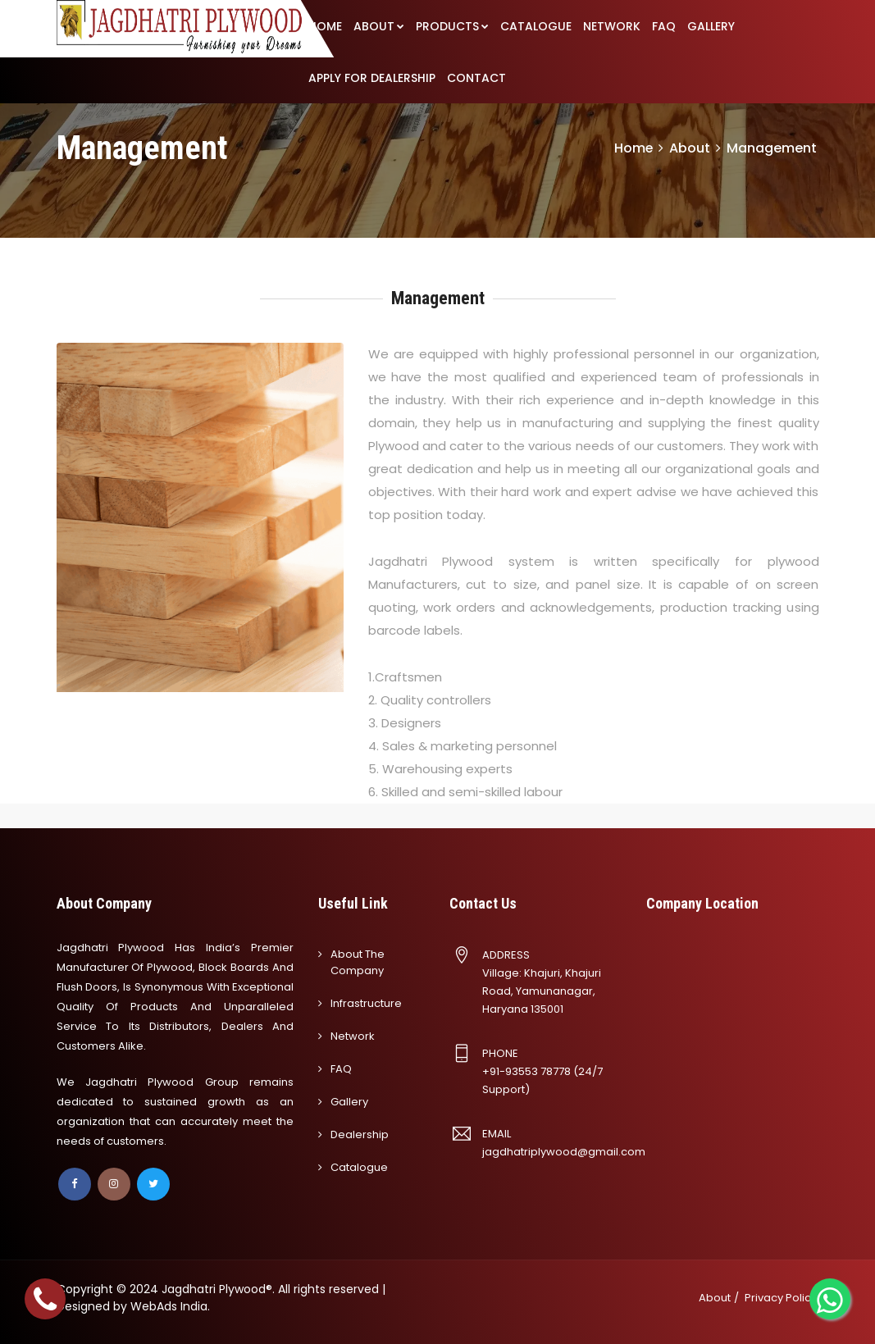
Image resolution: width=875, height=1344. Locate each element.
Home (633, 148)
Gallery (349, 1101)
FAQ (664, 26)
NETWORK (611, 26)
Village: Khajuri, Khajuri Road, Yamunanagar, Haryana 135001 (541, 991)
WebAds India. (170, 1306)
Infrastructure (366, 1003)
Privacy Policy (781, 1297)
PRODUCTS (452, 26)
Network (352, 1036)
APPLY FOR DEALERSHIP (371, 78)
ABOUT (378, 26)
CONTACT (476, 78)
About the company (357, 962)
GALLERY (711, 26)
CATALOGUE (536, 26)
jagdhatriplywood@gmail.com (563, 1151)
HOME (325, 26)
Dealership (359, 1134)
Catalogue (359, 1167)
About (715, 1297)
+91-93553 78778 (526, 1071)
